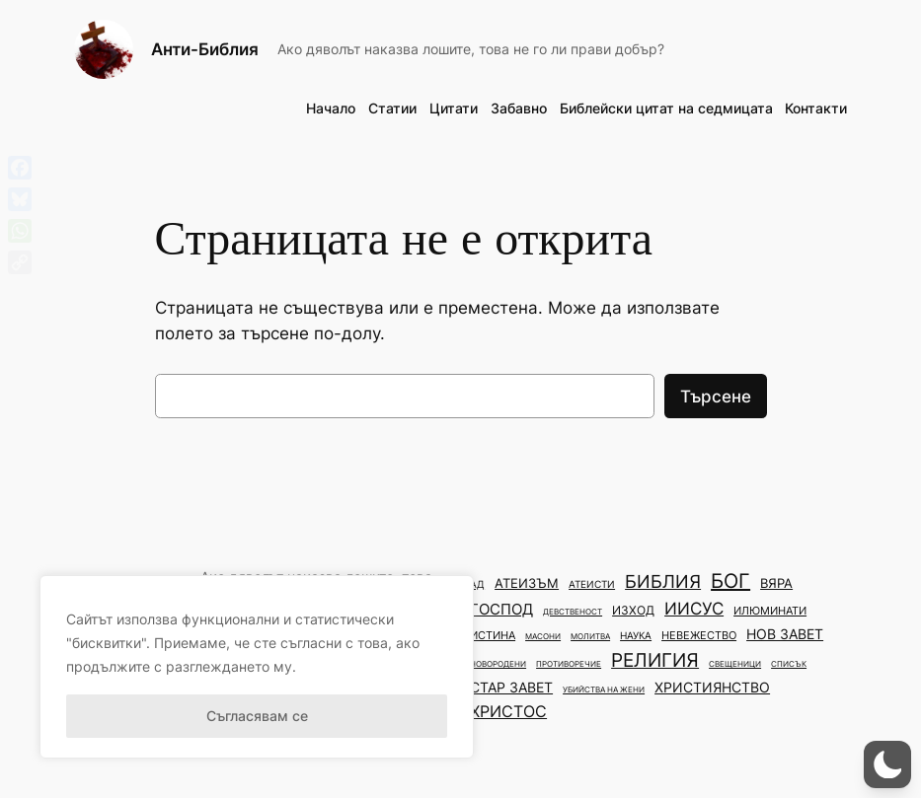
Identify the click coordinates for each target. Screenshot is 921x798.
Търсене (715, 396)
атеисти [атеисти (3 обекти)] (592, 584)
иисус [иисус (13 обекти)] (694, 608)
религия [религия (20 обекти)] (655, 660)
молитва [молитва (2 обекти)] (590, 636)
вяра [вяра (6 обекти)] (776, 583)
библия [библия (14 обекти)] (663, 581)
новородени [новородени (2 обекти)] (498, 664)
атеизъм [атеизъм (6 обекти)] (527, 583)
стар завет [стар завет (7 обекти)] (511, 687)
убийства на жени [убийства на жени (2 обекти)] (604, 689)
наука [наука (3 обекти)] (636, 635)
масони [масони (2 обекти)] (543, 636)
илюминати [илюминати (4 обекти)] (769, 610)
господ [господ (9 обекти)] (501, 609)
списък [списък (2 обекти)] (788, 664)
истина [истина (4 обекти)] (492, 635)
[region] (256, 667)
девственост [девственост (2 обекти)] (572, 612)
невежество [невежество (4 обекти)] (698, 635)
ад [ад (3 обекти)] (477, 584)
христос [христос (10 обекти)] (508, 711)
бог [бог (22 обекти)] (730, 581)
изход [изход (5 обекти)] (633, 610)
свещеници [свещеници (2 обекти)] (735, 664)
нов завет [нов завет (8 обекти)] (784, 633)
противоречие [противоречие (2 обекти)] (568, 664)
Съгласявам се (257, 715)
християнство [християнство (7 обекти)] (712, 687)
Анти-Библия (205, 48)
